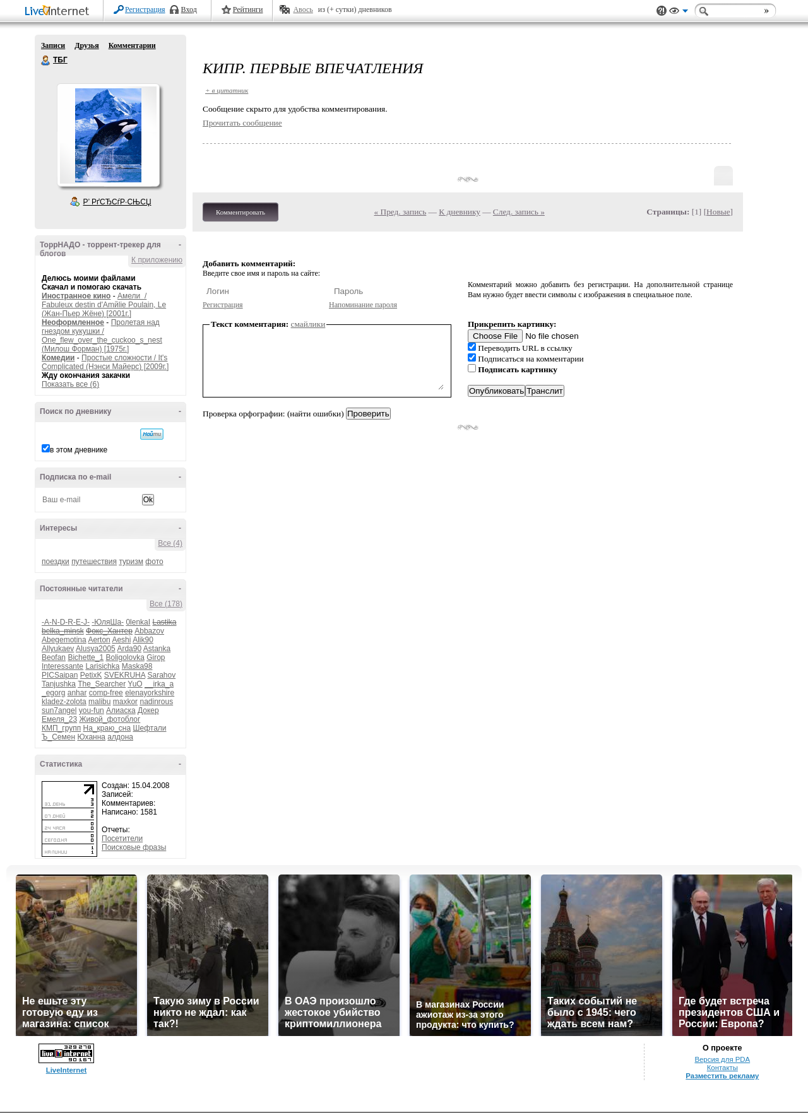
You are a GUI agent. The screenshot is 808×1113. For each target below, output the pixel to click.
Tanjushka (59, 684)
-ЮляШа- (108, 622)
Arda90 (129, 648)
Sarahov (161, 675)
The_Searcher (102, 684)
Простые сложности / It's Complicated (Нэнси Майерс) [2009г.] (105, 362)
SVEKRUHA (124, 675)
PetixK (91, 675)
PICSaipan (60, 675)
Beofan (54, 657)
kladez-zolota (64, 701)
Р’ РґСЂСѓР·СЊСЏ (117, 201)
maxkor (125, 701)
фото (154, 561)
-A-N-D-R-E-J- (66, 622)
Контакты (722, 1067)
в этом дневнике (78, 449)
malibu (99, 701)
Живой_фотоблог (109, 719)
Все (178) (166, 603)
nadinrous (156, 701)
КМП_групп (61, 728)
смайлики (308, 324)
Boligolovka (124, 657)
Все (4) (170, 543)
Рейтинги (248, 9)
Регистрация (145, 9)
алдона (120, 737)
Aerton (99, 639)
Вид (678, 13)
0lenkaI (138, 622)
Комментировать (240, 212)
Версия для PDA (722, 1059)
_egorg (53, 692)
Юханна (91, 737)
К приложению (156, 260)
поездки (55, 561)
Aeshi (121, 639)
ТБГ (46, 61)
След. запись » (519, 211)
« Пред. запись (400, 211)
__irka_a (159, 684)
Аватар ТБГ (108, 135)
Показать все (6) (70, 384)
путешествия (94, 561)
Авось (302, 9)
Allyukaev (58, 648)
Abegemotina (64, 639)
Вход (189, 9)
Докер (148, 710)
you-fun (91, 710)
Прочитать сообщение (242, 122)
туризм (131, 561)
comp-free (106, 692)
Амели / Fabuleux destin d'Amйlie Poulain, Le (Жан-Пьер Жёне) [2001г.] (104, 305)
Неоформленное (73, 322)
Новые (718, 211)
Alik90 (143, 639)
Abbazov (149, 631)
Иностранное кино (76, 296)
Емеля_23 (59, 719)
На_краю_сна (107, 728)
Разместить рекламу (722, 1076)
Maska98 (137, 666)
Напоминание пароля (363, 304)
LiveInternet (59, 11)
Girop (155, 657)
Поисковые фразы (134, 847)
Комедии (58, 357)
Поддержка (661, 11)
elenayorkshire (149, 692)
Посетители (122, 838)
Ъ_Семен (58, 737)
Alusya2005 (96, 648)
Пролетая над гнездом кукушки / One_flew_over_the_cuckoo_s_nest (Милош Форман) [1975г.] (102, 335)
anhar (77, 692)
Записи (53, 45)
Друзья (86, 45)
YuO (135, 684)
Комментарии (132, 45)
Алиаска (121, 710)
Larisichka (102, 666)
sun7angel (59, 710)
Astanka (156, 648)
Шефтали (149, 728)
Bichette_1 (86, 657)
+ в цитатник (226, 90)
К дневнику (459, 211)
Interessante (62, 666)
